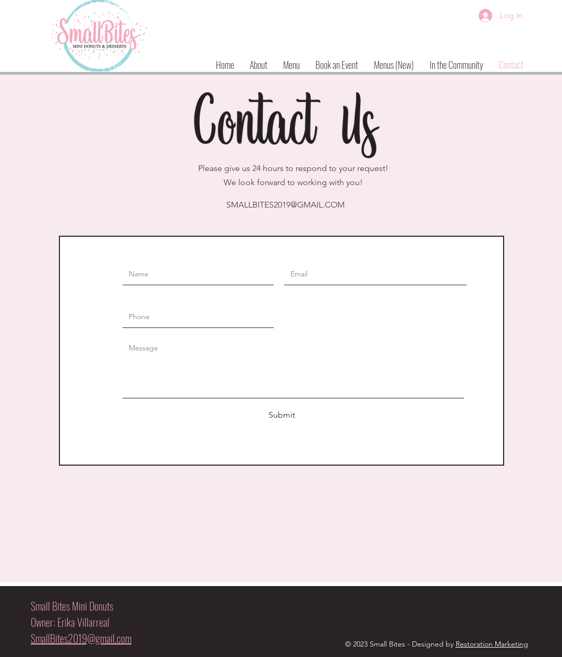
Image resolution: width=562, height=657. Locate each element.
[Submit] (281, 415)
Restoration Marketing (492, 644)
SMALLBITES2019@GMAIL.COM (285, 205)
